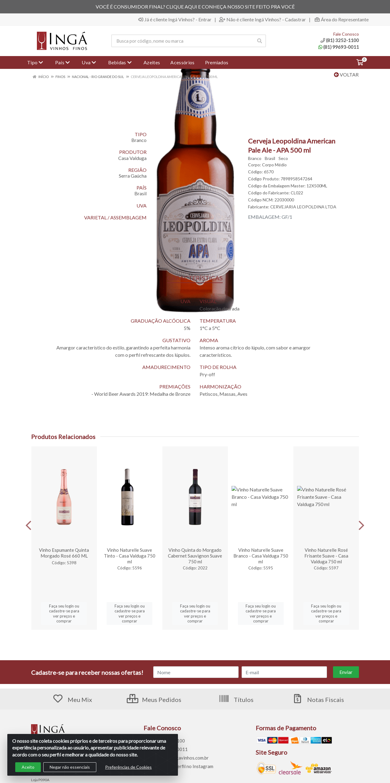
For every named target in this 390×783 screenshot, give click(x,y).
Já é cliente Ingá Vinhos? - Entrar (174, 19)
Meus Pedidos (154, 699)
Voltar (346, 74)
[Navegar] (28, 525)
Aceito (28, 767)
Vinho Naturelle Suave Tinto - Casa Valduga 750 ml (129, 555)
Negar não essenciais (70, 767)
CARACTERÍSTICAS (195, 278)
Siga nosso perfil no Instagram (178, 766)
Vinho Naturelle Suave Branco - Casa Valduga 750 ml (260, 555)
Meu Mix (72, 699)
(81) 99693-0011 (338, 47)
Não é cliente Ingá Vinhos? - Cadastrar (262, 19)
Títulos (236, 699)
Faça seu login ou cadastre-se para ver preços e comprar (64, 613)
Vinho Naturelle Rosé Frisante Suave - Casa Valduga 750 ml (326, 555)
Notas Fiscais (318, 699)
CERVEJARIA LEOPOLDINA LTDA (303, 206)
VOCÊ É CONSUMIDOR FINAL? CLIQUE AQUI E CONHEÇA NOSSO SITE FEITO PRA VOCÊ (195, 6)
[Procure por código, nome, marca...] (182, 40)
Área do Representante (342, 19)
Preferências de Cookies (128, 767)
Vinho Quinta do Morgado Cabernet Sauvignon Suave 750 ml (195, 555)
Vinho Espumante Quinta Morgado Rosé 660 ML (64, 552)
